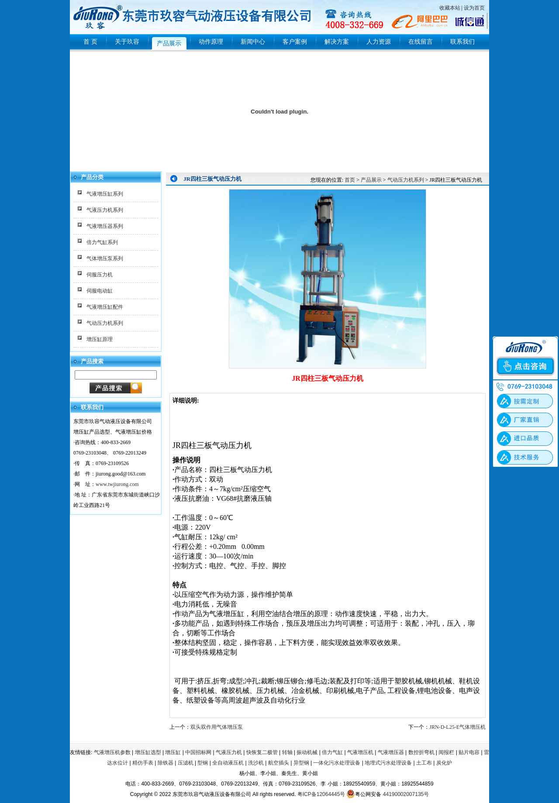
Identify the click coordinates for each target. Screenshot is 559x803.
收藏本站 (449, 8)
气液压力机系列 (104, 210)
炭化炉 (444, 763)
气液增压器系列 (104, 226)
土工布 (424, 763)
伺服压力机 (99, 275)
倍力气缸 (332, 752)
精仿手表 (142, 763)
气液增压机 (360, 752)
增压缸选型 (148, 752)
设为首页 (474, 8)
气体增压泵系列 (104, 258)
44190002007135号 (406, 794)
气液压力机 (229, 752)
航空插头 (278, 763)
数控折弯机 (421, 752)
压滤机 (185, 763)
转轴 (287, 752)
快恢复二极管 (262, 752)
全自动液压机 (228, 763)
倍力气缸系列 (102, 242)
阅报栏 (446, 752)
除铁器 (165, 763)
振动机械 (307, 752)
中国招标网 (198, 752)
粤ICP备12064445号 (321, 794)
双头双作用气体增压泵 (216, 727)
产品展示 (371, 180)
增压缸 (173, 752)
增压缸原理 (99, 339)
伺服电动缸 (99, 291)
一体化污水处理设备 (336, 763)
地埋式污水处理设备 (388, 763)
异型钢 (301, 763)
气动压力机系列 (104, 323)
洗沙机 (256, 763)
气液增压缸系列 (104, 194)
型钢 (202, 763)
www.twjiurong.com (117, 484)
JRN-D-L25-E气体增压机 (457, 727)
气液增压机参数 (112, 752)
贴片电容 (469, 752)
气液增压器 (391, 752)
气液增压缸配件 (104, 307)
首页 (350, 180)
